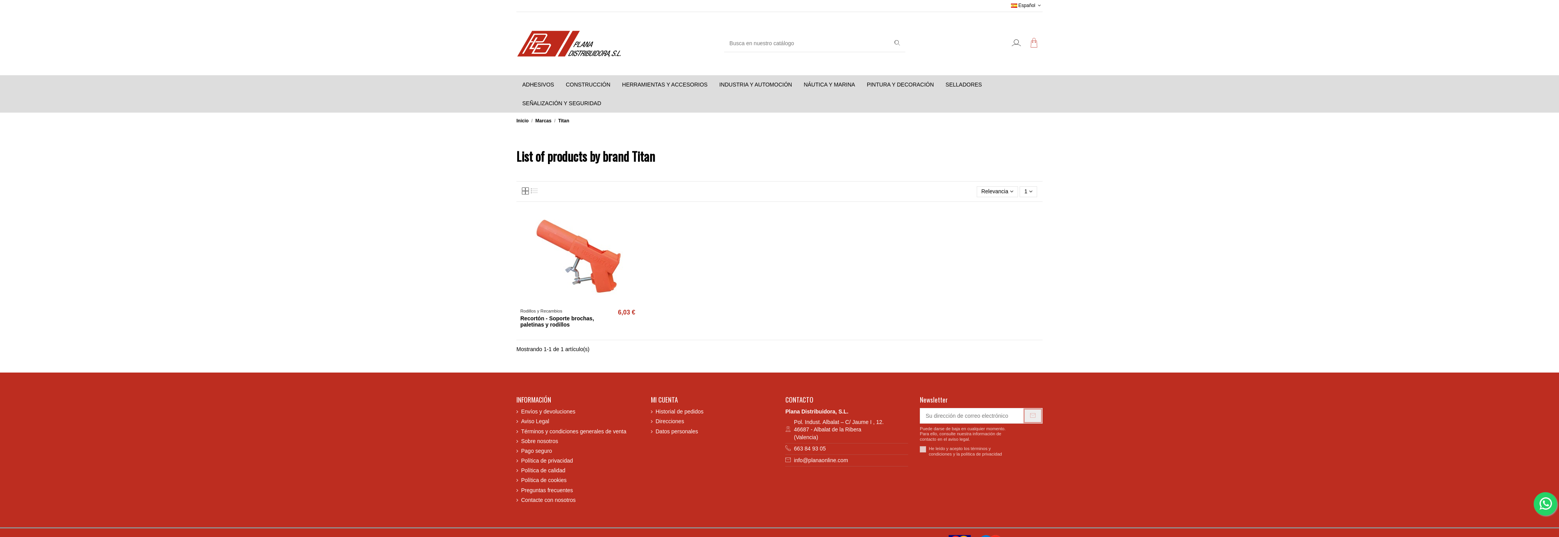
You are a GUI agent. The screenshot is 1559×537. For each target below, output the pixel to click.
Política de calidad (543, 470)
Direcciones (670, 421)
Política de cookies (544, 480)
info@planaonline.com (821, 460)
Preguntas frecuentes (547, 490)
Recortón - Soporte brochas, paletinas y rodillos (557, 321)
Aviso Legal (535, 421)
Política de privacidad (547, 461)
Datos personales (677, 431)
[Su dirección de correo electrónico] (971, 415)
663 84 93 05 (810, 448)
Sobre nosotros (539, 441)
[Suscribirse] (1032, 415)
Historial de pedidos (679, 411)
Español (1027, 5)
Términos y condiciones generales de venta (573, 431)
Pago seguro (536, 451)
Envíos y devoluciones (548, 411)
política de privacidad (981, 454)
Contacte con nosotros (548, 500)
